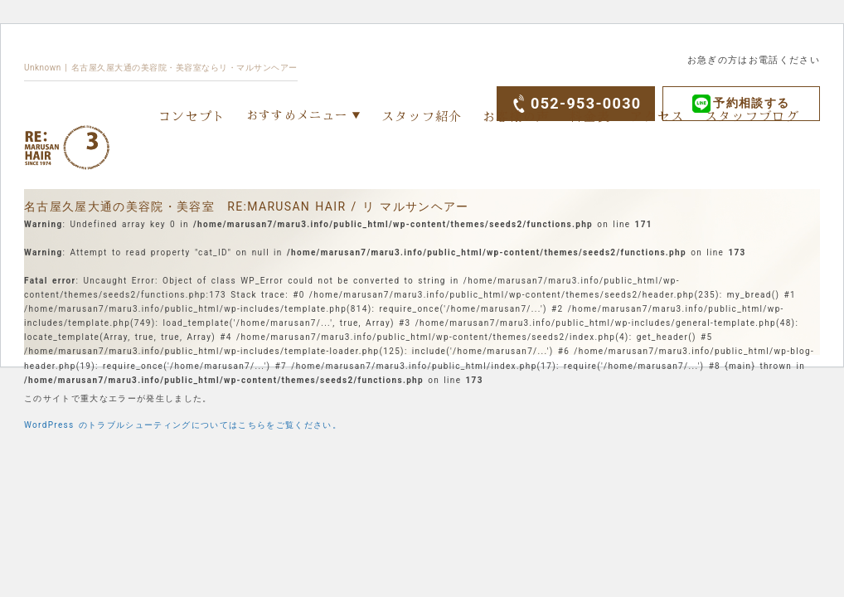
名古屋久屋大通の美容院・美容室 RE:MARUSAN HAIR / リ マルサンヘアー (246, 206)
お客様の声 (517, 115)
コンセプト (192, 115)
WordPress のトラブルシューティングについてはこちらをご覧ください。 (183, 425)
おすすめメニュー (297, 114)
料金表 (590, 115)
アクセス (657, 115)
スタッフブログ (752, 115)
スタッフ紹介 (422, 115)
